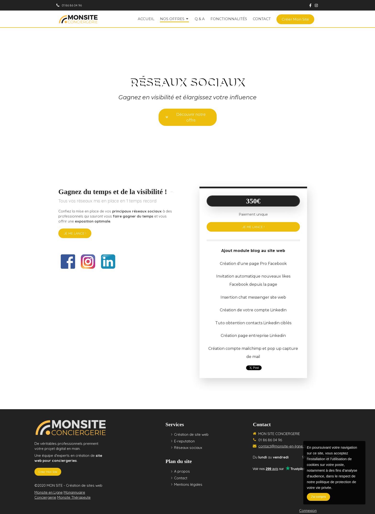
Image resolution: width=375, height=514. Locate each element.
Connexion (308, 510)
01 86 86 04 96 (270, 440)
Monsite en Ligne (48, 492)
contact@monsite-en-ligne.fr (282, 446)
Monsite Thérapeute (74, 497)
